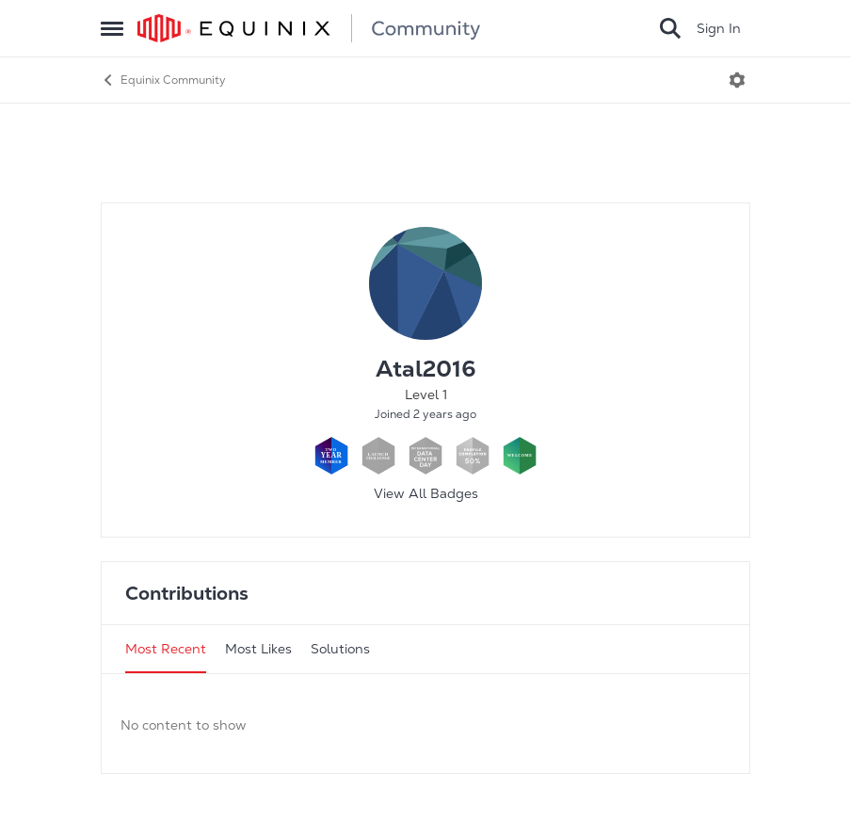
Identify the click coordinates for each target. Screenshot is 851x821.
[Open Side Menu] (112, 28)
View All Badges (426, 493)
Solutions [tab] (340, 648)
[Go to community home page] (308, 28)
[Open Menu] (737, 80)
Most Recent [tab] (165, 648)
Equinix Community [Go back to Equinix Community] (163, 80)
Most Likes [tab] (258, 648)
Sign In (719, 28)
